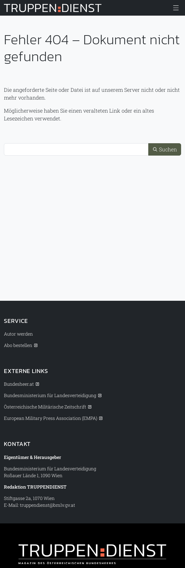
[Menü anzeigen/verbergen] (176, 8)
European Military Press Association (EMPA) (50, 418)
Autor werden (18, 334)
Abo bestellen (18, 345)
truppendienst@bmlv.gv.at (47, 505)
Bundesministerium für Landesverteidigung (50, 395)
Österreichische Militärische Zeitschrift (45, 407)
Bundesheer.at (19, 384)
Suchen (164, 149)
